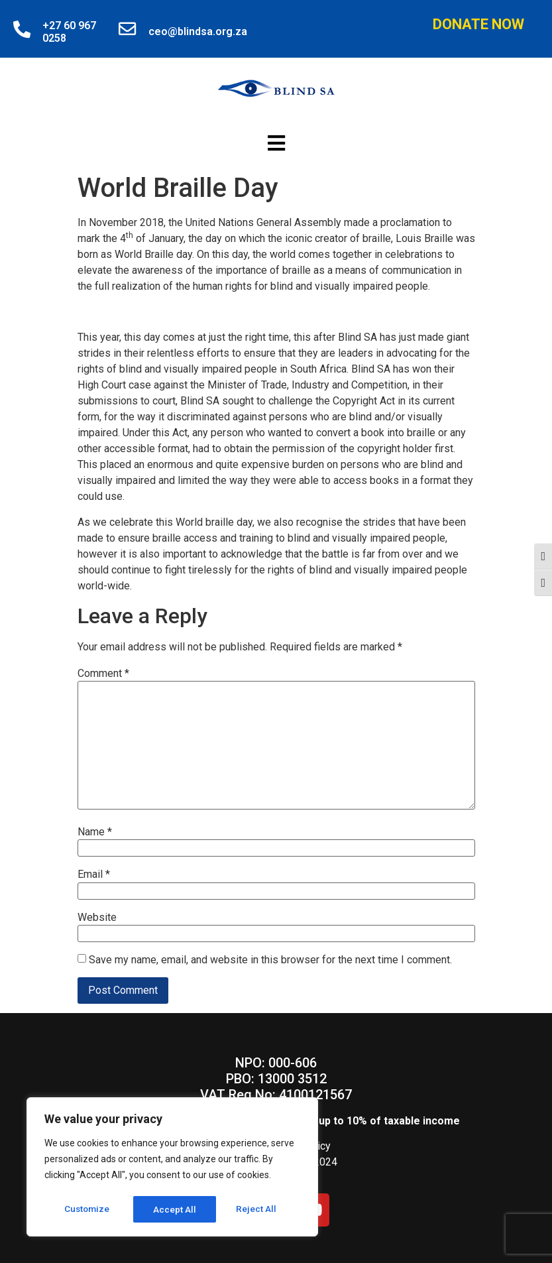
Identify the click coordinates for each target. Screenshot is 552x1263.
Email (94, 874)
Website (97, 917)
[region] (172, 1168)
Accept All (259, 1209)
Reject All (174, 1209)
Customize (87, 1209)
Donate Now (478, 24)
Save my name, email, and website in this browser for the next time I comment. (270, 960)
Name (95, 832)
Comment (103, 673)
